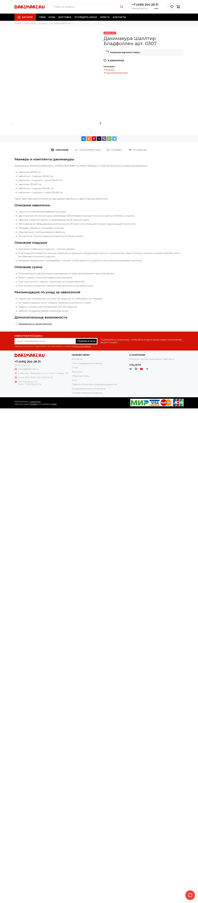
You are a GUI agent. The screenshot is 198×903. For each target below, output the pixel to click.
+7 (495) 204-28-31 (145, 4)
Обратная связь (80, 376)
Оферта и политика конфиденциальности (94, 384)
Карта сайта (36, 402)
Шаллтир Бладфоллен (117, 72)
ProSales (33, 404)
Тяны (42, 17)
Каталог (25, 17)
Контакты (119, 17)
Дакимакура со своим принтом (35, 323)
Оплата (105, 17)
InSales (54, 404)
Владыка (110, 69)
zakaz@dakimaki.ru (28, 369)
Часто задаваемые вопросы (87, 363)
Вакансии (77, 371)
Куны (52, 17)
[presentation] (11, 123)
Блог (74, 380)
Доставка (64, 17)
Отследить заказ (85, 17)
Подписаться (86, 341)
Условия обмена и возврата (87, 393)
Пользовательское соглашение (89, 388)
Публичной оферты (81, 346)
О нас (75, 367)
